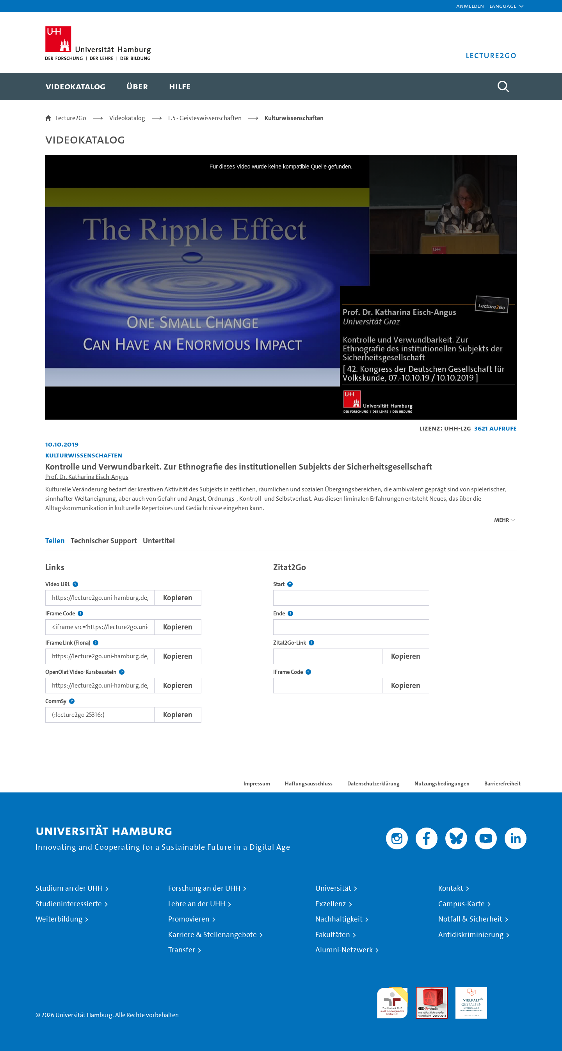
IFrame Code (64, 614)
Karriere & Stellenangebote (212, 935)
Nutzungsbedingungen (442, 783)
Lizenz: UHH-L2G (445, 428)
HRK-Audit (469, 991)
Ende (283, 614)
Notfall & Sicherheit (470, 919)
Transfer (181, 950)
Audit (423, 991)
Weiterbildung (59, 919)
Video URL (61, 584)
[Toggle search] (503, 86)
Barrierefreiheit (502, 783)
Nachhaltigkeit (339, 919)
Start (283, 584)
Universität (333, 888)
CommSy (60, 701)
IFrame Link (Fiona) (71, 643)
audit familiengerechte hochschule (392, 1000)
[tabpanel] (281, 640)
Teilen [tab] (55, 540)
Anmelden (470, 6)
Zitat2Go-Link (293, 643)
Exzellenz (330, 904)
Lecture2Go (70, 118)
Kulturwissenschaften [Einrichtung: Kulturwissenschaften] (83, 455)
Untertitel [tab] (159, 540)
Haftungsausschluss (309, 783)
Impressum (257, 783)
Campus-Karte (461, 904)
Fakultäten (332, 935)
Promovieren (189, 919)
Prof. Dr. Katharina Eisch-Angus (86, 477)
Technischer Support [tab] (104, 540)
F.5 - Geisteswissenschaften (205, 118)
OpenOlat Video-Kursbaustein (84, 672)
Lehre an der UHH (196, 904)
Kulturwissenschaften (294, 118)
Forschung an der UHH (204, 888)
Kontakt (450, 888)
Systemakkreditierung (510, 991)
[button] (502, 6)
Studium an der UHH (69, 888)
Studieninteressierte (69, 904)
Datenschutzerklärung (373, 783)
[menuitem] (75, 86)
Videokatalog (127, 118)
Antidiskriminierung (470, 935)
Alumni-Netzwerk (344, 950)
